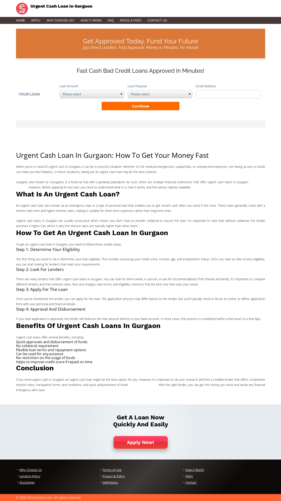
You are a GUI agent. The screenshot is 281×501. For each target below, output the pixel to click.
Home (20, 20)
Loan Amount (68, 86)
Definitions (110, 482)
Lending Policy (29, 476)
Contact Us (157, 20)
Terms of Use (112, 470)
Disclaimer (27, 482)
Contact (191, 482)
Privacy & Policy (113, 476)
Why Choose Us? (61, 20)
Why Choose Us (30, 470)
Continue (140, 106)
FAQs (189, 476)
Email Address (206, 86)
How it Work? (194, 470)
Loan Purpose (137, 86)
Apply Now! (140, 442)
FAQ (111, 20)
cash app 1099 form (143, 385)
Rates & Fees (130, 20)
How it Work (91, 20)
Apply (36, 20)
